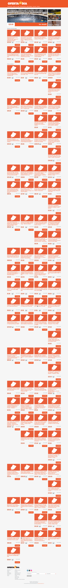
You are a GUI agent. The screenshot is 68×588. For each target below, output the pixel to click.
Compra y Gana (17, 576)
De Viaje (17, 6)
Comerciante (16, 578)
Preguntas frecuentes (17, 570)
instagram (31, 570)
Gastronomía (9, 6)
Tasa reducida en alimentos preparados (20, 579)
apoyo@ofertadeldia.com (41, 583)
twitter (29, 570)
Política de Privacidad (17, 574)
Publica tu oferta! (17, 577)
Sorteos (38, 6)
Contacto (16, 575)
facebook (27, 570)
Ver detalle (43, 24)
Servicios (34, 6)
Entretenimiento (23, 6)
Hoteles (14, 6)
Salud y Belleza (29, 6)
